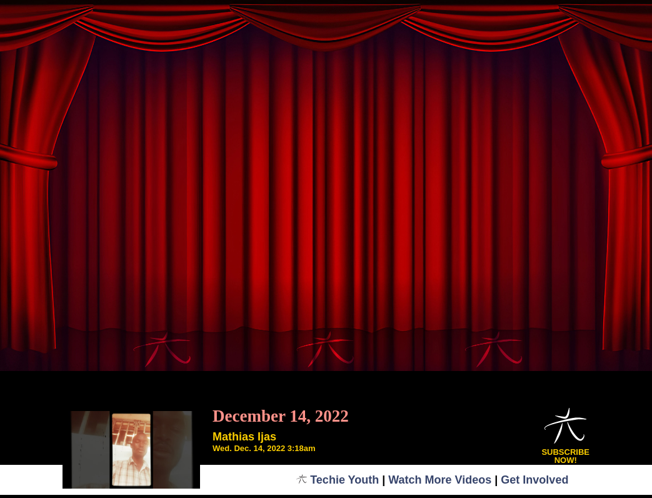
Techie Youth (337, 480)
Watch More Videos (439, 480)
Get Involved (534, 480)
